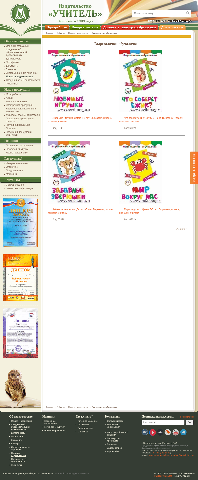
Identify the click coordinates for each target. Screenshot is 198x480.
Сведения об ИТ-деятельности (23, 80)
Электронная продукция (19, 105)
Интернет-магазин (85, 27)
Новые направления (17, 152)
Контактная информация (19, 188)
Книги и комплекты (16, 101)
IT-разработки (57, 27)
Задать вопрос (114, 448)
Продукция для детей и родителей (18, 133)
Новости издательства (19, 76)
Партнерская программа (113, 439)
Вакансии (112, 444)
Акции (9, 98)
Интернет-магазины (17, 163)
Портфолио (12, 62)
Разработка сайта (163, 476)
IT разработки (13, 94)
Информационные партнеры (21, 73)
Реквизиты (12, 83)
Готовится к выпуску (17, 149)
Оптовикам (12, 167)
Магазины (11, 174)
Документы (12, 65)
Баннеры (11, 69)
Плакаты (10, 128)
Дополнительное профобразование (129, 27)
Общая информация (17, 46)
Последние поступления (19, 145)
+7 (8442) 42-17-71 (161, 452)
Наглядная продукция (18, 125)
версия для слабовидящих (170, 20)
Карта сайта (113, 451)
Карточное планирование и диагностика (21, 110)
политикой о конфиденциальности (71, 473)
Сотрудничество (15, 184)
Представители (14, 170)
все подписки (187, 417)
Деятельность (13, 58)
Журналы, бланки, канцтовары (23, 115)
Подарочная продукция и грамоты (19, 120)
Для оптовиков (172, 27)
